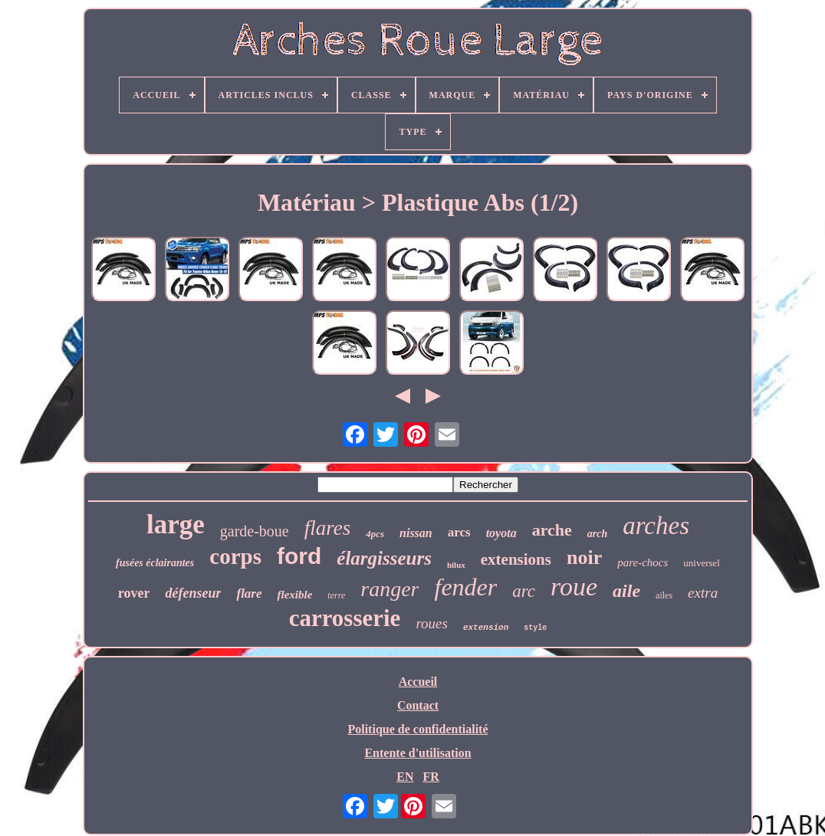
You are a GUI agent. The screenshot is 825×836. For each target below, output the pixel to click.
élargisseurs (384, 558)
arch (597, 533)
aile (626, 591)
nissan (415, 532)
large (175, 524)
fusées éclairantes (155, 563)
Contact (418, 705)
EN (404, 776)
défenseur (193, 593)
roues (432, 623)
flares (327, 527)
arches (656, 525)
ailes (664, 595)
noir (584, 557)
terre (336, 595)
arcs (459, 532)
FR (430, 776)
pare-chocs (642, 562)
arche (552, 529)
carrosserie (345, 618)
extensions (516, 559)
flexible (295, 594)
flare (248, 593)
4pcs (375, 533)
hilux (456, 564)
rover (134, 593)
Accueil (418, 681)
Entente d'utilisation (417, 752)
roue (574, 586)
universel (701, 563)
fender (465, 587)
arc (523, 591)
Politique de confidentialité (417, 729)
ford (299, 556)
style (535, 628)
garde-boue (254, 531)
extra (703, 593)
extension (485, 627)
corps (235, 556)
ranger (389, 589)
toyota (501, 532)
